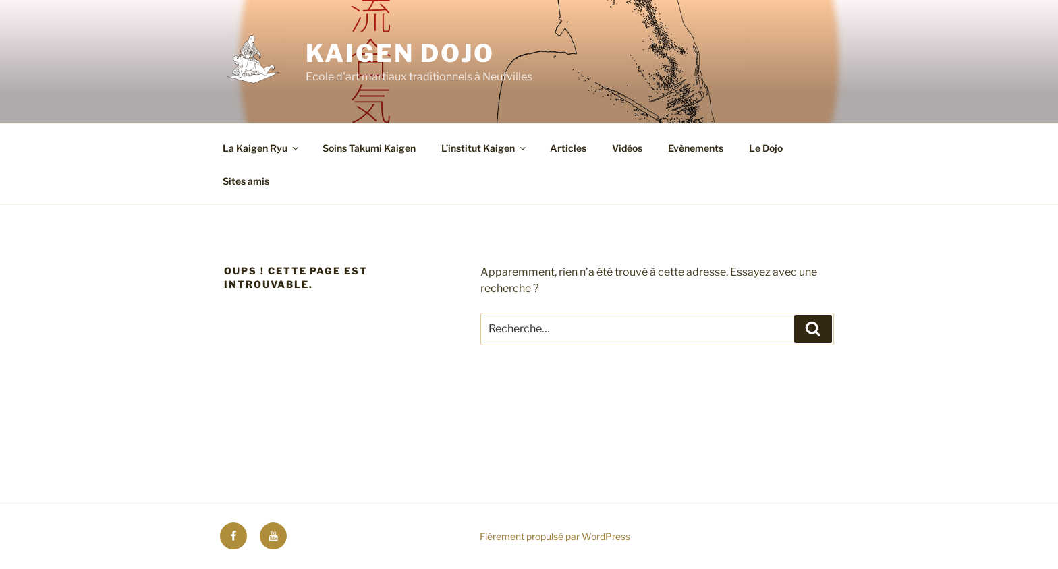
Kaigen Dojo (400, 53)
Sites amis (246, 181)
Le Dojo (766, 148)
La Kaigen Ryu (261, 148)
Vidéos (627, 148)
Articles (568, 148)
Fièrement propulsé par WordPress (555, 536)
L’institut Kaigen (484, 148)
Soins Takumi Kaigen (369, 148)
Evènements (695, 148)
